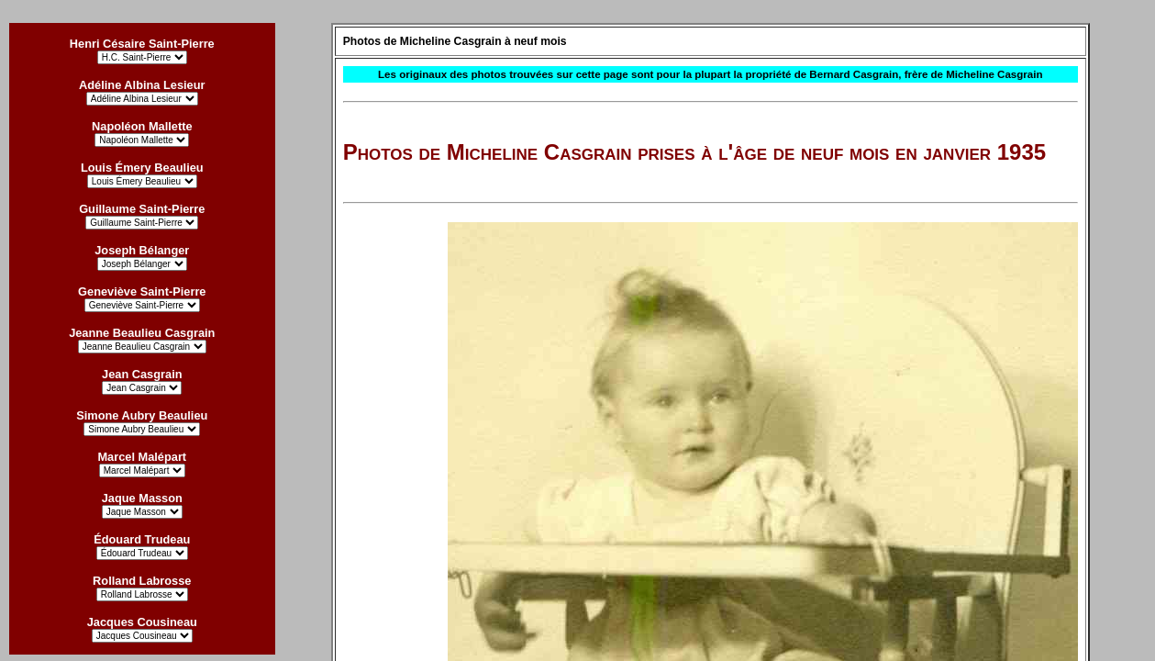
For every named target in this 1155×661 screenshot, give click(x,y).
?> (142, 636)
